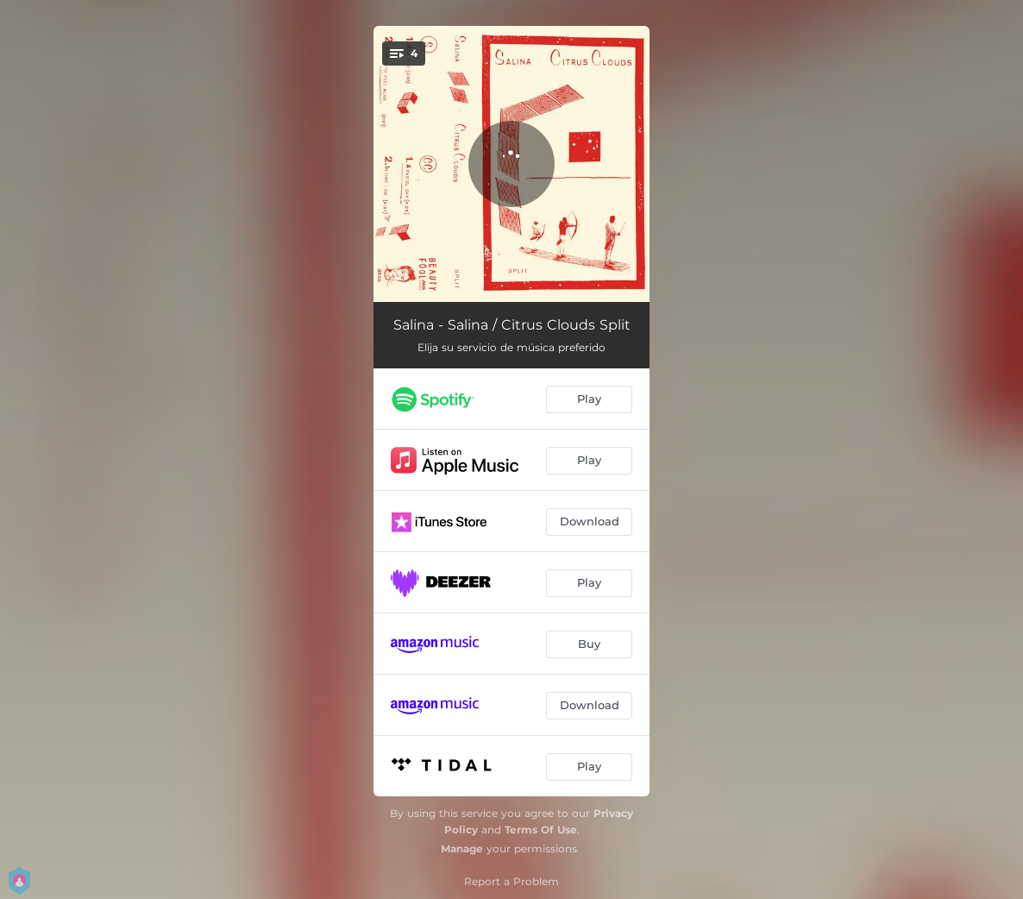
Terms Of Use (541, 829)
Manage (462, 848)
